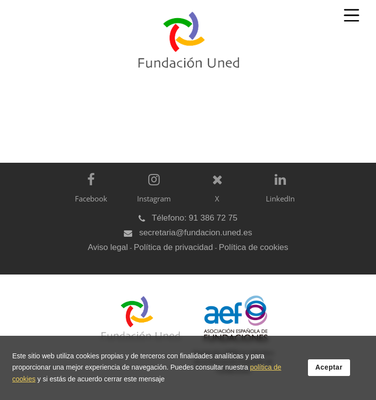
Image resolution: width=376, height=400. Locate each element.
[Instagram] (151, 196)
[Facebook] (88, 196)
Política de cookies (253, 247)
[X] (214, 196)
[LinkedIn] (278, 196)
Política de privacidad (173, 247)
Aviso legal (108, 247)
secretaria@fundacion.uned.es (195, 232)
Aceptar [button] (329, 367)
